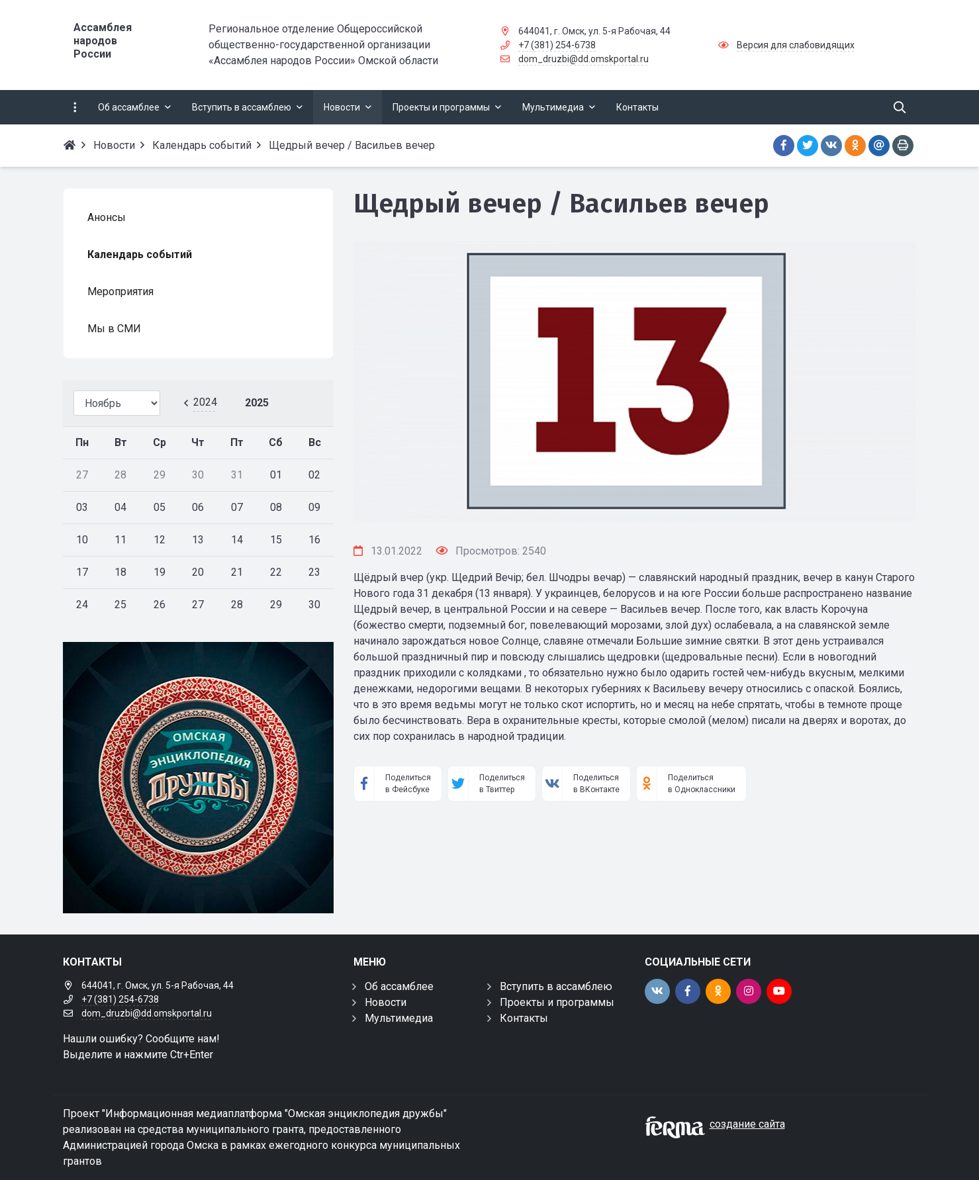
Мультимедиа (399, 1018)
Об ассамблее (399, 986)
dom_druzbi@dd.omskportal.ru (583, 59)
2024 (205, 402)
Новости (385, 1002)
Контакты (524, 1018)
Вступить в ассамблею (556, 986)
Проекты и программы (557, 1002)
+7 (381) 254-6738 (557, 45)
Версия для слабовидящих (796, 45)
